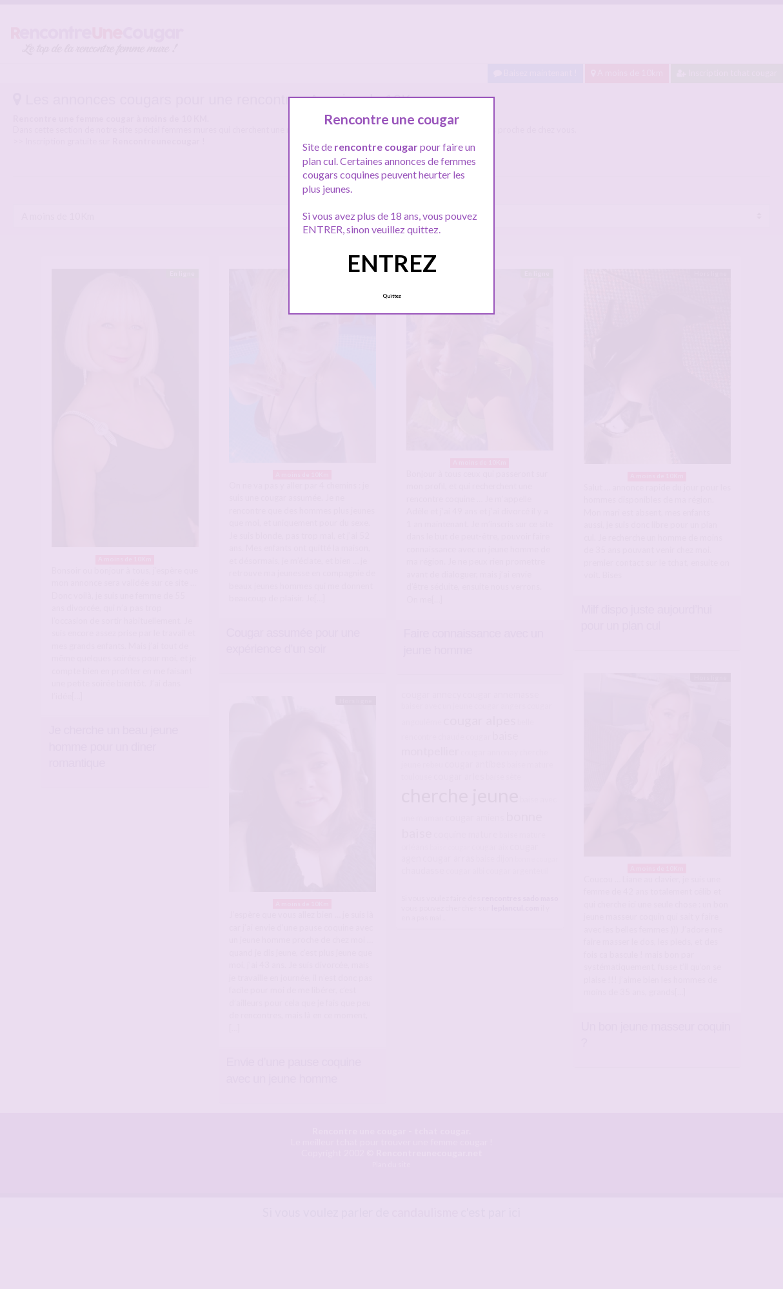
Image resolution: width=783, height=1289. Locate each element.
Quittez (391, 296)
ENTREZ (392, 263)
